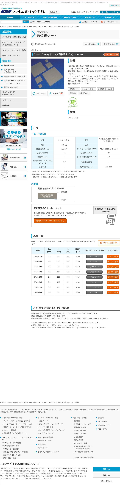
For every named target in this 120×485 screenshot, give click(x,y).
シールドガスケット (10, 424)
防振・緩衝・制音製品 (11, 55)
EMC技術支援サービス (11, 446)
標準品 (41, 440)
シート (49, 440)
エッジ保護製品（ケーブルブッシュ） (52, 430)
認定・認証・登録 (9, 458)
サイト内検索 (36, 22)
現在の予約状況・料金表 (12, 455)
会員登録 (85, 22)
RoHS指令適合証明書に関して (84, 453)
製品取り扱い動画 (11, 87)
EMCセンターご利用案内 (12, 443)
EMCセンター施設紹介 (11, 449)
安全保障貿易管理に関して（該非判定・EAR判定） (83, 447)
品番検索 (47, 22)
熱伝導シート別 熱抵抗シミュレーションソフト (15, 81)
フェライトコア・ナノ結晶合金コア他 (16, 421)
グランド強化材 (25, 427)
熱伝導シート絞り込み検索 (14, 76)
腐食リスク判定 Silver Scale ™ (8, 93)
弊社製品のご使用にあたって (45, 44)
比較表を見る (109, 44)
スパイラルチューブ (46, 433)
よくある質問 (78, 437)
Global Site (113, 5)
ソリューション (30, 17)
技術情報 (77, 421)
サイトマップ (93, 12)
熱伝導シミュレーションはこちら (50, 221)
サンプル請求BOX (110, 22)
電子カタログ (90, 17)
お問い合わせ (110, 17)
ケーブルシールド (26, 424)
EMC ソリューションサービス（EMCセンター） (13, 43)
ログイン (94, 22)
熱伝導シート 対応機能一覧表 (10, 71)
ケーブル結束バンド (46, 427)
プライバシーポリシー (61, 323)
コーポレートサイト (109, 12)
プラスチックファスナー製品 (14, 50)
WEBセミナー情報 (80, 443)
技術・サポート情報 (50, 17)
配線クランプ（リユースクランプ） (51, 424)
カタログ (56, 93)
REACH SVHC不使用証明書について (84, 458)
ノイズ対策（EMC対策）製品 (14, 37)
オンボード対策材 (9, 430)
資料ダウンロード (70, 17)
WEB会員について (78, 12)
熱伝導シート (9, 65)
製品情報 (10, 17)
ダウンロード (94, 256)
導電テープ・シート (10, 427)
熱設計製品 (6, 61)
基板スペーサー (44, 421)
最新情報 (101, 418)
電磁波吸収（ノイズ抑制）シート (15, 433)
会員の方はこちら (13, 149)
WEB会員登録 (103, 429)
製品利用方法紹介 (80, 427)
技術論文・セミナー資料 (82, 424)
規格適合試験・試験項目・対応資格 (15, 452)
